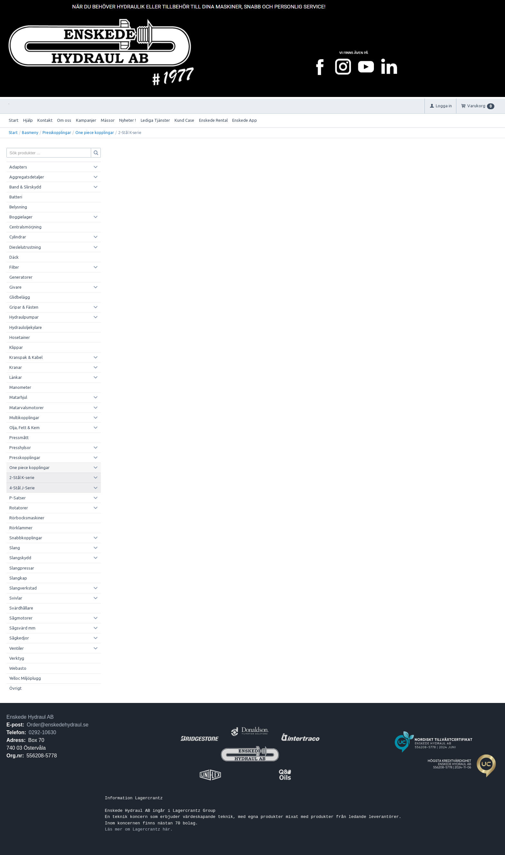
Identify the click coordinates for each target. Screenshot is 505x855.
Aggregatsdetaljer (26, 177)
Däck (14, 257)
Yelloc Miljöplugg (25, 678)
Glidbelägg (19, 297)
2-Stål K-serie (21, 477)
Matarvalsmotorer (26, 407)
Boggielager (21, 217)
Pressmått (19, 437)
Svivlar (15, 598)
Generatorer (21, 277)
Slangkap (18, 578)
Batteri (15, 197)
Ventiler (16, 648)
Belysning (18, 207)
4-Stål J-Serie (22, 487)
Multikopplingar (24, 417)
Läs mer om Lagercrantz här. (139, 829)
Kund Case (184, 120)
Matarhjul (18, 397)
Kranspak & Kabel (26, 357)
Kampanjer (86, 120)
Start (13, 120)
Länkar (15, 377)
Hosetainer (19, 337)
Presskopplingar (57, 132)
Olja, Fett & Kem (24, 427)
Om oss (64, 120)
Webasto (17, 668)
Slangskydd (20, 557)
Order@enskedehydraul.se (57, 724)
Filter (14, 267)
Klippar (16, 347)
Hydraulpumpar (24, 317)
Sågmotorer (21, 618)
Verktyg (16, 658)
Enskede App (244, 120)
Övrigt (15, 688)
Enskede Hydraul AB (30, 717)
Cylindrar (17, 237)
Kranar (15, 367)
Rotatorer (18, 507)
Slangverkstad (23, 588)
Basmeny (30, 132)
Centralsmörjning (25, 227)
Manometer (20, 387)
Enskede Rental (213, 120)
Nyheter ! (127, 120)
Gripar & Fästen (23, 307)
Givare (15, 287)
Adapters (18, 167)
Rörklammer (21, 527)
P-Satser (17, 497)
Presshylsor (20, 447)
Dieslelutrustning (25, 247)
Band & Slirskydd (25, 187)
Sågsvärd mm (22, 628)
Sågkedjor (19, 638)
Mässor (108, 120)
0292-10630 (42, 732)
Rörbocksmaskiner (26, 517)
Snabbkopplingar (25, 537)
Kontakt (44, 120)
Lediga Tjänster (155, 120)
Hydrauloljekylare (25, 327)
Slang (14, 547)
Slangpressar (21, 568)
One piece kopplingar (94, 132)
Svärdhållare (21, 608)
